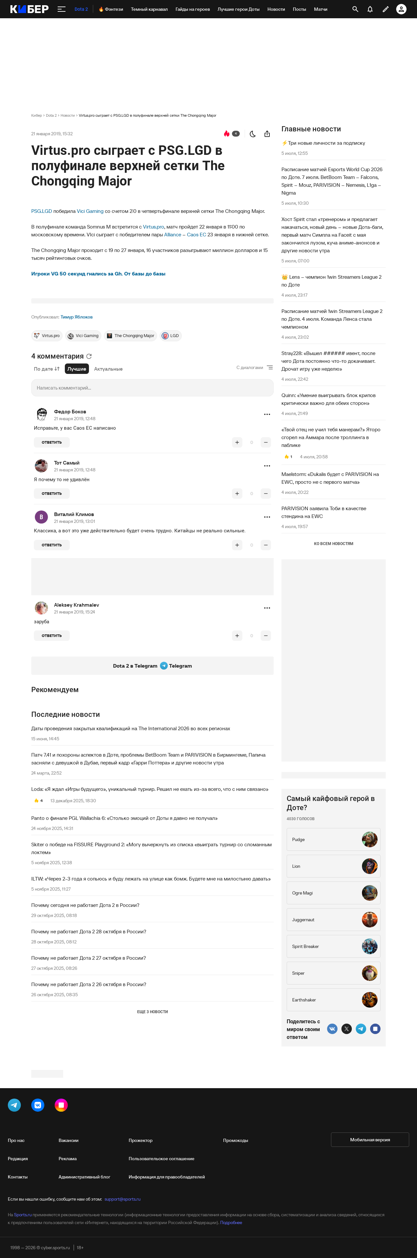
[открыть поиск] (355, 9)
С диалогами (250, 448)
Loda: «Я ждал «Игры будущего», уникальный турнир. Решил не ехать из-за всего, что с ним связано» (149, 870)
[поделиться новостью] (267, 133)
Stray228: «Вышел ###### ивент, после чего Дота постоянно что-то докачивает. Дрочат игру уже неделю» (328, 361)
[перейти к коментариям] (227, 134)
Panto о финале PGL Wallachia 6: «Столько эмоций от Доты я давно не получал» (124, 899)
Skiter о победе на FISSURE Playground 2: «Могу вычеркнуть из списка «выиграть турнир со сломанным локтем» (151, 930)
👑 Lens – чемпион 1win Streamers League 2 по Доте (331, 281)
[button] (267, 496)
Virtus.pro (153, 226)
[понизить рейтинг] (266, 524)
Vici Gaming (90, 211)
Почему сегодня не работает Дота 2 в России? (85, 986)
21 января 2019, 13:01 (74, 603)
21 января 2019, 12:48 (74, 500)
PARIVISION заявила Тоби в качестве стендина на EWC (323, 512)
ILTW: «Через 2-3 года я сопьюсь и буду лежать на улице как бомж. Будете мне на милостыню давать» (151, 960)
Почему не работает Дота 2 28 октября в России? (88, 1013)
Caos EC (196, 234)
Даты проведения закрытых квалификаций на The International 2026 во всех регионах (130, 810)
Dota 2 (51, 115)
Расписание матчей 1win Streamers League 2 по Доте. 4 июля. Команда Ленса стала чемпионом (331, 319)
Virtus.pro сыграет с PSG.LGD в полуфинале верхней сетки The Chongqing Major (147, 115)
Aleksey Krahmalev (76, 686)
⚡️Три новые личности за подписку (323, 143)
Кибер (36, 115)
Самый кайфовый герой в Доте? (331, 998)
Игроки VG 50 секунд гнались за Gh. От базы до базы (98, 273)
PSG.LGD (41, 211)
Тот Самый (66, 544)
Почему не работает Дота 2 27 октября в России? (88, 1039)
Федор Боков (70, 493)
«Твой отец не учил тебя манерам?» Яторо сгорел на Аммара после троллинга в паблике (331, 437)
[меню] (61, 9)
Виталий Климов (74, 595)
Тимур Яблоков (77, 398)
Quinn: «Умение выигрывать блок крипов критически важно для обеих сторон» (328, 399)
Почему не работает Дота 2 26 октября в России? (88, 1065)
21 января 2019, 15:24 (74, 693)
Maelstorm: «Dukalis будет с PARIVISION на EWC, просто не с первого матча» (330, 478)
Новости (68, 115)
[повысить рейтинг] (237, 524)
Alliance (172, 234)
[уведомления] (370, 9)
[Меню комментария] (267, 496)
